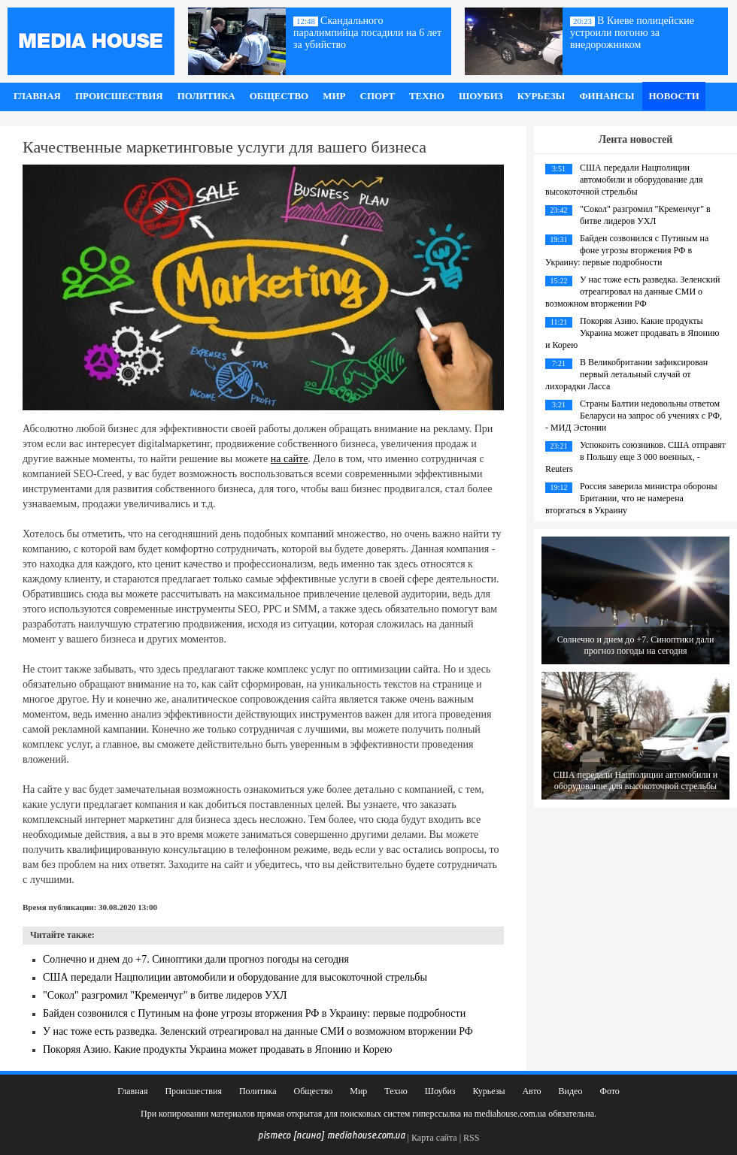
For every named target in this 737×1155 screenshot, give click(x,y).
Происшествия (119, 95)
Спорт (377, 95)
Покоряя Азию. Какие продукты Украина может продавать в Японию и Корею (218, 1049)
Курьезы (541, 95)
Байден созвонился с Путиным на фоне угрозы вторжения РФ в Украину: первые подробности (254, 1013)
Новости (673, 95)
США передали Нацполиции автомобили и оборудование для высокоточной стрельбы (235, 977)
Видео (571, 1091)
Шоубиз (481, 95)
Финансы (606, 95)
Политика (206, 95)
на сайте (289, 458)
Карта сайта (434, 1137)
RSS (471, 1137)
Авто (531, 1091)
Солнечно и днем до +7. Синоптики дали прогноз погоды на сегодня (196, 959)
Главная (37, 95)
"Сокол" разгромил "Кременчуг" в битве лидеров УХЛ (165, 995)
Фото (609, 1091)
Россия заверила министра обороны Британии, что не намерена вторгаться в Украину (631, 498)
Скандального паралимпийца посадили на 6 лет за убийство (367, 32)
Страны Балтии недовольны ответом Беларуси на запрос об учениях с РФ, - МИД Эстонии (633, 415)
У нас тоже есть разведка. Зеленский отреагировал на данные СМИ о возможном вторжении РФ (258, 1031)
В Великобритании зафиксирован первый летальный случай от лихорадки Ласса (626, 374)
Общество (279, 95)
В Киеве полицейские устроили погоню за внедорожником (632, 32)
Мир (334, 95)
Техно (426, 95)
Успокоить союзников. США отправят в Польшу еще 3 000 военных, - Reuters (635, 457)
